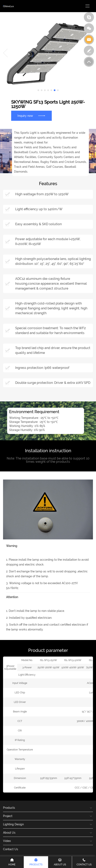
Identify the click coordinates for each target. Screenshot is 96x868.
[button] (38, 90)
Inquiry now (31, 115)
